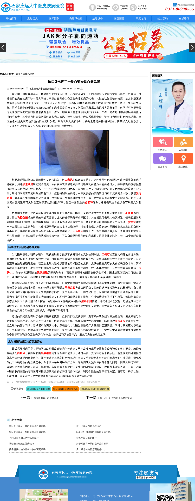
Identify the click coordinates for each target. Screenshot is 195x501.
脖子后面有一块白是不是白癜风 (92, 443)
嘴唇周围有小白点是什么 (46, 398)
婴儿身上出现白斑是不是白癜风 (116, 398)
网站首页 (11, 18)
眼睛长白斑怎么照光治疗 (21, 443)
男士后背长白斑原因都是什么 (91, 449)
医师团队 (54, 18)
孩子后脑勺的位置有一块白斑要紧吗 (27, 449)
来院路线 (183, 160)
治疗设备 (97, 18)
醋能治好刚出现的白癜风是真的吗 (93, 432)
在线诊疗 (184, 18)
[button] (3, 47)
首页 (18, 74)
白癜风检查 (75, 18)
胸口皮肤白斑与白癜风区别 (95, 389)
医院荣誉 (119, 18)
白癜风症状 (28, 74)
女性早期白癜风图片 (86, 438)
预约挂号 (162, 144)
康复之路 (141, 18)
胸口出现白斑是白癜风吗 (65, 389)
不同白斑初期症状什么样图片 (24, 438)
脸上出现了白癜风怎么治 (88, 426)
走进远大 (32, 18)
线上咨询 (162, 160)
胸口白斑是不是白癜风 (38, 389)
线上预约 (162, 18)
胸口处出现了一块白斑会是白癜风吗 (27, 426)
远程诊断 (183, 144)
